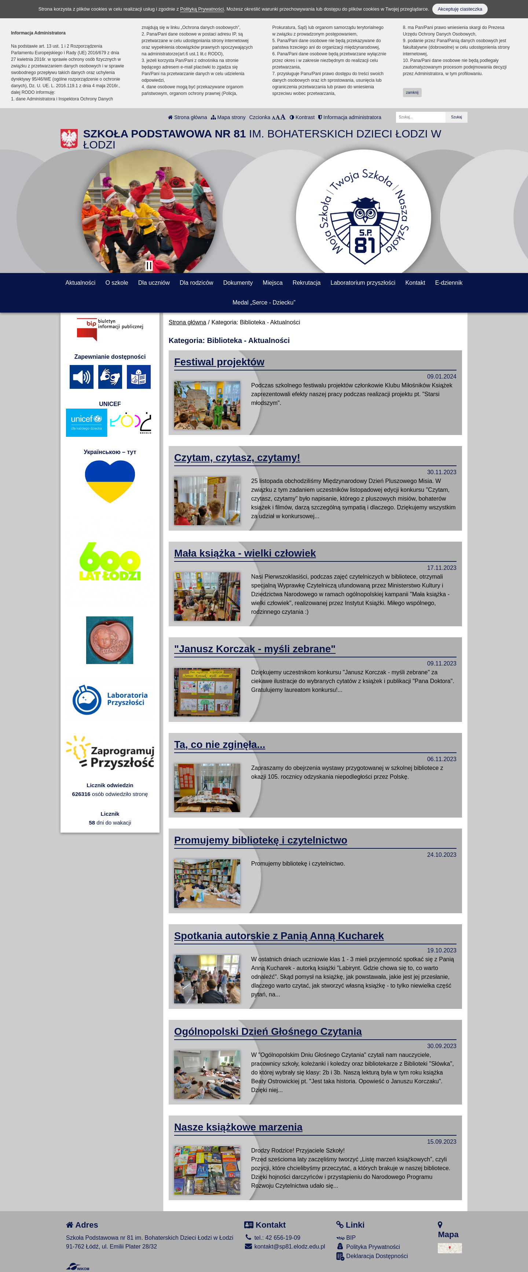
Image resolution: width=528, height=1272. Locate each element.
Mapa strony (228, 117)
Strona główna (187, 117)
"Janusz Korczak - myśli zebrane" (255, 649)
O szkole (116, 283)
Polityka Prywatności (368, 1246)
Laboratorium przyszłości (362, 283)
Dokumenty (238, 283)
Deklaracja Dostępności (372, 1256)
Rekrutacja (306, 283)
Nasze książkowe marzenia (238, 1127)
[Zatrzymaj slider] (149, 265)
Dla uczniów (154, 283)
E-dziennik (449, 283)
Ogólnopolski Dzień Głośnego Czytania (268, 1031)
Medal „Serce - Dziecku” (264, 302)
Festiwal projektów (219, 362)
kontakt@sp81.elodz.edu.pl (284, 1246)
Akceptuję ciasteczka (460, 9)
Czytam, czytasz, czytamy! (237, 457)
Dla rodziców (196, 283)
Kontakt (415, 283)
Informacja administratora (349, 117)
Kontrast (302, 117)
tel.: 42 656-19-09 (272, 1238)
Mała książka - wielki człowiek (245, 553)
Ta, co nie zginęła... (219, 744)
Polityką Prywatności (202, 9)
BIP (346, 1238)
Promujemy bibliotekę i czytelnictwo (260, 840)
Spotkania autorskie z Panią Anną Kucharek (279, 935)
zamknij (412, 93)
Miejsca (273, 283)
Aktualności (81, 283)
